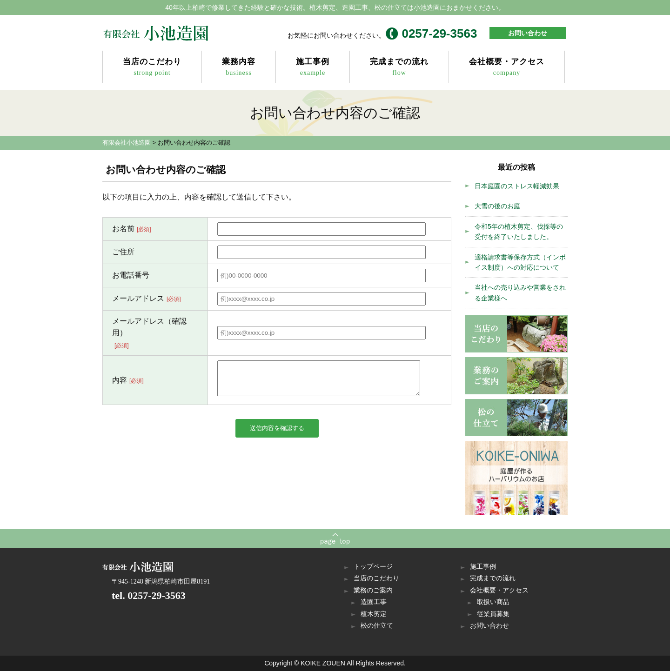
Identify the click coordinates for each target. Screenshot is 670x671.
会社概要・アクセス (506, 68)
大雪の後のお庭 (497, 206)
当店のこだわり (152, 68)
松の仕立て (377, 625)
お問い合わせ (527, 33)
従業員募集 (493, 614)
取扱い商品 (493, 601)
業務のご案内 (373, 590)
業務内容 (238, 68)
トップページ (373, 566)
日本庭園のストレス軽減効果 (517, 186)
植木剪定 (374, 614)
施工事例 (312, 68)
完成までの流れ (399, 68)
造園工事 (374, 601)
